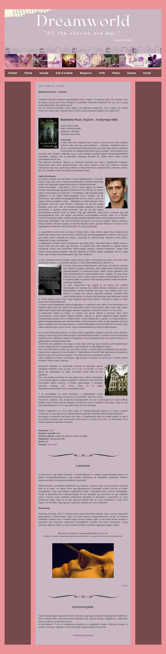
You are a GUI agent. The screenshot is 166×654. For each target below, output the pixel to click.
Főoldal (12, 73)
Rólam (116, 73)
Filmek (28, 73)
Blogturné (86, 73)
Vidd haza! (52, 444)
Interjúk (44, 73)
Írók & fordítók (64, 73)
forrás (125, 585)
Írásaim (131, 73)
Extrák (147, 73)
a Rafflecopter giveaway (83, 635)
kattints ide (102, 533)
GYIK (102, 73)
